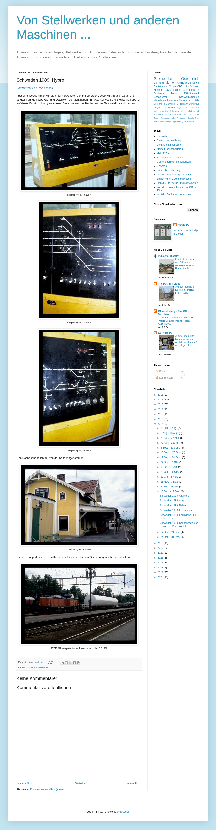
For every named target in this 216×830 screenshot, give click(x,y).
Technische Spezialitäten (170, 157)
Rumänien (158, 121)
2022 (161, 562)
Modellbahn (182, 104)
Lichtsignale (161, 82)
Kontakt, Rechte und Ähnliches (174, 194)
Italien (176, 89)
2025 (161, 577)
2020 (161, 552)
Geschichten (161, 97)
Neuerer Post (25, 783)
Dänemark (194, 104)
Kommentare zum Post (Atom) (47, 789)
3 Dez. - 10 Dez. (170, 486)
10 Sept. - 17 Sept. (171, 452)
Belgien (157, 107)
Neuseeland (185, 100)
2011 (161, 394)
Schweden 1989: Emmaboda (176, 510)
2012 (161, 399)
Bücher (173, 114)
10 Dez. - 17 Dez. (171, 491)
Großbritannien (191, 89)
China (180, 114)
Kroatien (164, 111)
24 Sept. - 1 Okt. (170, 462)
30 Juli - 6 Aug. (169, 428)
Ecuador (187, 114)
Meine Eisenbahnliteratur (170, 149)
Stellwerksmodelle (189, 97)
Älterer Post (133, 783)
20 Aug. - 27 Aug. (170, 437)
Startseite (80, 783)
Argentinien (182, 107)
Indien (156, 111)
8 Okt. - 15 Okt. (169, 467)
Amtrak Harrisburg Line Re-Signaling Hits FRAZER (184, 290)
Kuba (173, 118)
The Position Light (169, 283)
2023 (161, 567)
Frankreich (172, 100)
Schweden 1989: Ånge (172, 500)
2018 (161, 543)
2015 (161, 414)
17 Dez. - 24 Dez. (171, 532)
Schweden (31, 667)
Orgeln (191, 118)
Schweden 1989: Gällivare (174, 495)
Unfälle (195, 100)
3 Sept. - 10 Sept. (171, 447)
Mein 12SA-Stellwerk (185, 93)
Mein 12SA (163, 153)
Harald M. (183, 224)
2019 (161, 548)
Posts (160, 371)
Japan (156, 118)
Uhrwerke (171, 104)
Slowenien (167, 121)
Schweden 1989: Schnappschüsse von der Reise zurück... (179, 524)
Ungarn (182, 121)
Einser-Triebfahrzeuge (169, 170)
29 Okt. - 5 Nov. (169, 476)
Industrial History (168, 256)
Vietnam (190, 121)
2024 (161, 572)
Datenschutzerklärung (169, 140)
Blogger (124, 811)
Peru (197, 118)
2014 (161, 409)
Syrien (176, 121)
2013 (161, 404)
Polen (182, 111)
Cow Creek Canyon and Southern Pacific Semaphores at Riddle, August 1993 (175, 320)
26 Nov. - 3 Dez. (170, 481)
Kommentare (164, 377)
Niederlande (160, 100)
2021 (161, 557)
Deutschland (161, 86)
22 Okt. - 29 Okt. (170, 472)
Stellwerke (43, 667)
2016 (161, 419)
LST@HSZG (165, 332)
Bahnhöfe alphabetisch (169, 144)
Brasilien (165, 114)
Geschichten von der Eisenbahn (174, 161)
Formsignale (178, 82)
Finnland (195, 114)
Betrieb (196, 111)
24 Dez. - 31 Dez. (171, 537)
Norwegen (181, 118)
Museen (158, 89)
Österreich (190, 78)
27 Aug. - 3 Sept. (170, 442)
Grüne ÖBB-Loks (179, 86)
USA (168, 89)
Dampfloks (193, 82)
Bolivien (157, 114)
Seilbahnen (159, 104)
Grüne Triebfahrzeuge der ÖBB (174, 174)
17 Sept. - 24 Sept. (171, 457)
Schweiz (194, 86)
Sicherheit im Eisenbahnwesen (174, 178)
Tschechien (169, 107)
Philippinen (174, 111)
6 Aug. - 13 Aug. (170, 433)
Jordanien (165, 118)
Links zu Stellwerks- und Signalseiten (177, 182)
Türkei (189, 111)
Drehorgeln (194, 107)
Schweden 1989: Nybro (173, 505)
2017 (161, 423)
